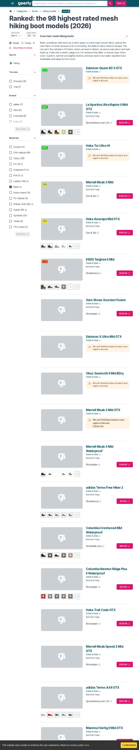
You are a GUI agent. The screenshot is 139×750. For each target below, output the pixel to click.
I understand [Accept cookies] (129, 745)
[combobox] (69, 3)
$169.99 (124, 664)
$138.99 (124, 623)
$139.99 (124, 313)
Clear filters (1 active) (20, 48)
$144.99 (124, 464)
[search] (110, 3)
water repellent (47, 55)
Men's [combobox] (14, 35)
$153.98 (124, 701)
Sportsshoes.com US (99, 122)
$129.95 (124, 273)
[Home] (10, 11)
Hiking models (49, 11)
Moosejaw (93, 313)
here (86, 745)
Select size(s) (31, 33)
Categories (22, 11)
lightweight (95, 42)
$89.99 (125, 546)
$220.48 (124, 122)
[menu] (12, 3)
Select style (15, 33)
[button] (66, 11)
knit (82, 52)
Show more (23, 129)
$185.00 (124, 232)
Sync (121, 3)
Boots (35, 11)
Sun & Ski (92, 196)
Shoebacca (93, 273)
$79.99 (125, 587)
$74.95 (125, 501)
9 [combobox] (33, 35)
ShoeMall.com (95, 546)
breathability (81, 46)
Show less (22, 234)
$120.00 (124, 196)
